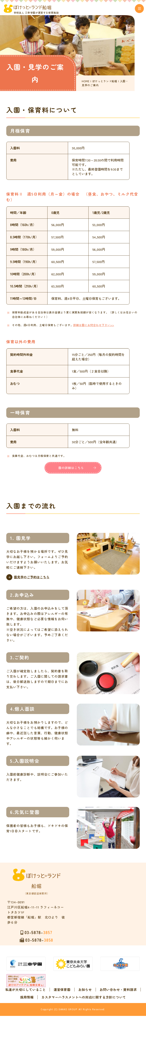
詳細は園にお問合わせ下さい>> (98, 325)
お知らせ (107, 995)
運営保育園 (84, 995)
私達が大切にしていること (48, 995)
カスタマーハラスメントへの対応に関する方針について (73, 1010)
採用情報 (95, 1003)
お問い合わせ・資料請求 (62, 1003)
